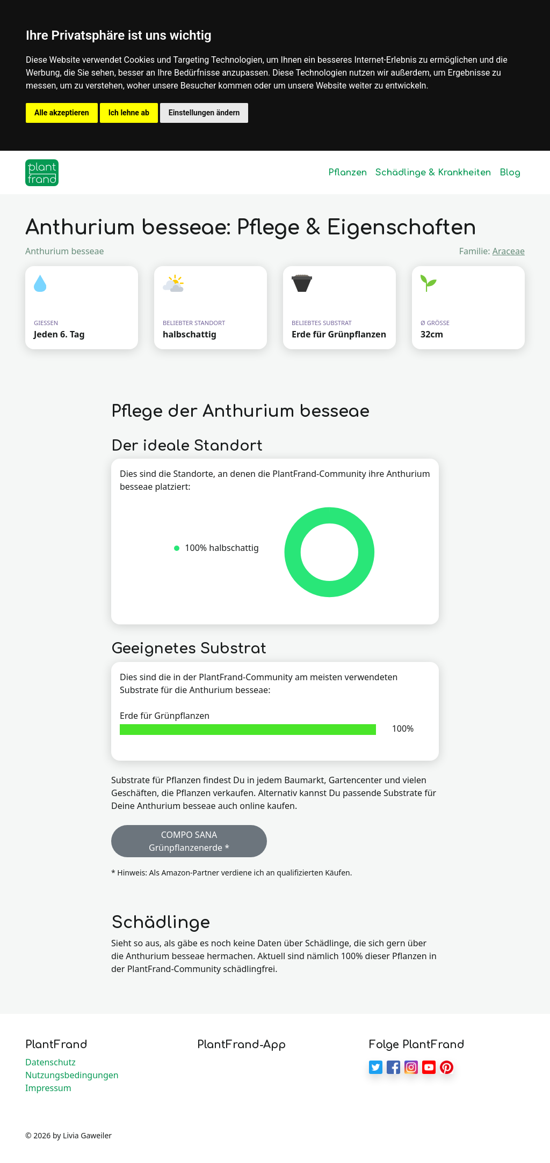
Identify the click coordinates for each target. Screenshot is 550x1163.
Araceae (509, 251)
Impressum (48, 1088)
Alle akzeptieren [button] (61, 112)
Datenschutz (50, 1062)
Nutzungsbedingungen (72, 1075)
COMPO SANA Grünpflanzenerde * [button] (189, 841)
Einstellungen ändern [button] (204, 112)
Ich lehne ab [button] (128, 112)
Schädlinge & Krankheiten (433, 173)
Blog (510, 173)
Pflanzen (347, 173)
